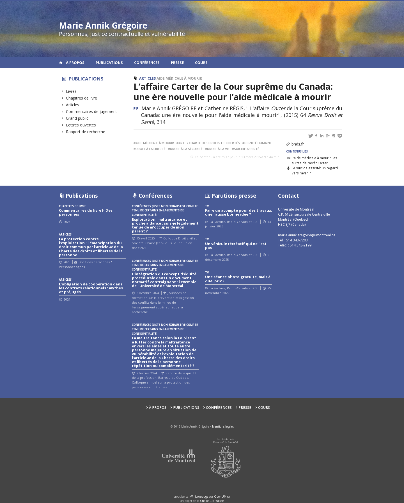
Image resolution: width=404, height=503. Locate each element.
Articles (72, 104)
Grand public (77, 118)
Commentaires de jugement (91, 111)
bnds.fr (297, 144)
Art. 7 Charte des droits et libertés (209, 143)
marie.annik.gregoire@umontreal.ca (306, 235)
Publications (109, 62)
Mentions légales (223, 426)
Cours (201, 62)
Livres (71, 91)
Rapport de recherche (85, 131)
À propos (75, 62)
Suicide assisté (246, 149)
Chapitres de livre (81, 98)
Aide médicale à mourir (179, 78)
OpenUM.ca (222, 497)
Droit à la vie (218, 149)
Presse (177, 62)
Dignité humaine (258, 143)
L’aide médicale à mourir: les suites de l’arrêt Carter (314, 160)
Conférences (147, 62)
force (201, 497)
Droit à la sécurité (186, 149)
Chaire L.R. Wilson (212, 501)
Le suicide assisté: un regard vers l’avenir (314, 170)
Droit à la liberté (151, 149)
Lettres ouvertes (81, 125)
